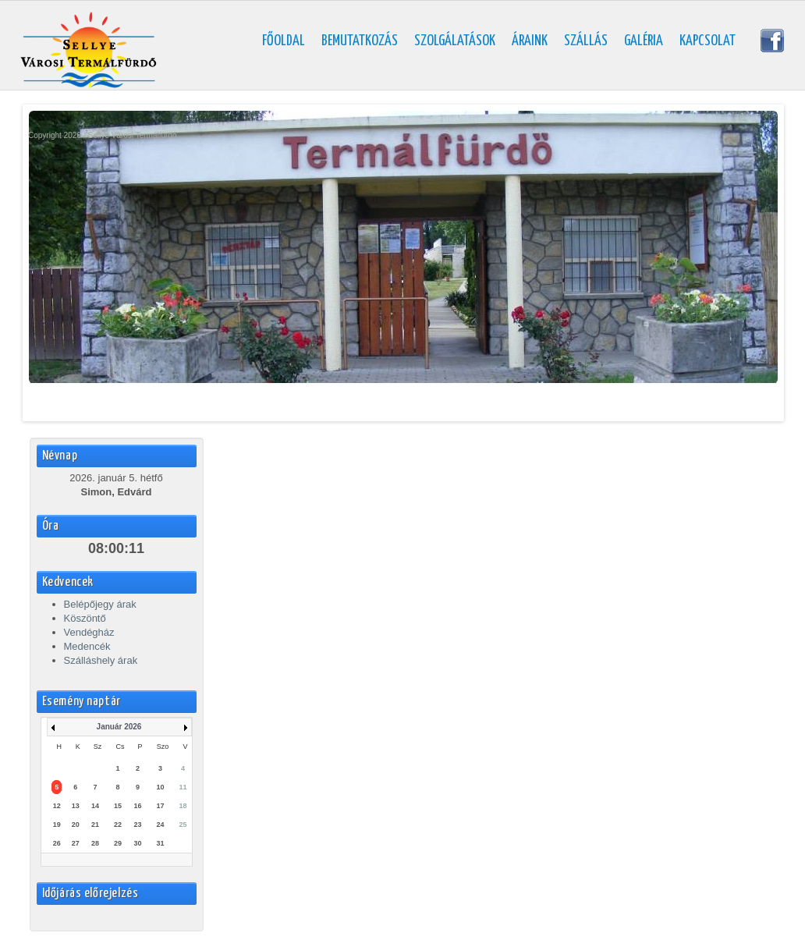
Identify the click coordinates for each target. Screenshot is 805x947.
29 (118, 843)
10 (161, 787)
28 (95, 843)
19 (57, 824)
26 (57, 843)
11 (183, 787)
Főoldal (283, 41)
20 (76, 824)
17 (161, 806)
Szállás (586, 41)
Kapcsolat (707, 41)
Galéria (643, 41)
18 (183, 806)
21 (95, 824)
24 (161, 824)
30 (137, 843)
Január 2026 (119, 726)
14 (95, 806)
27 (76, 843)
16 (137, 806)
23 (137, 824)
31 (161, 843)
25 (183, 824)
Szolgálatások (454, 41)
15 (118, 806)
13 (76, 806)
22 (118, 824)
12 (57, 806)
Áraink (530, 41)
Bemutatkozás (359, 41)
